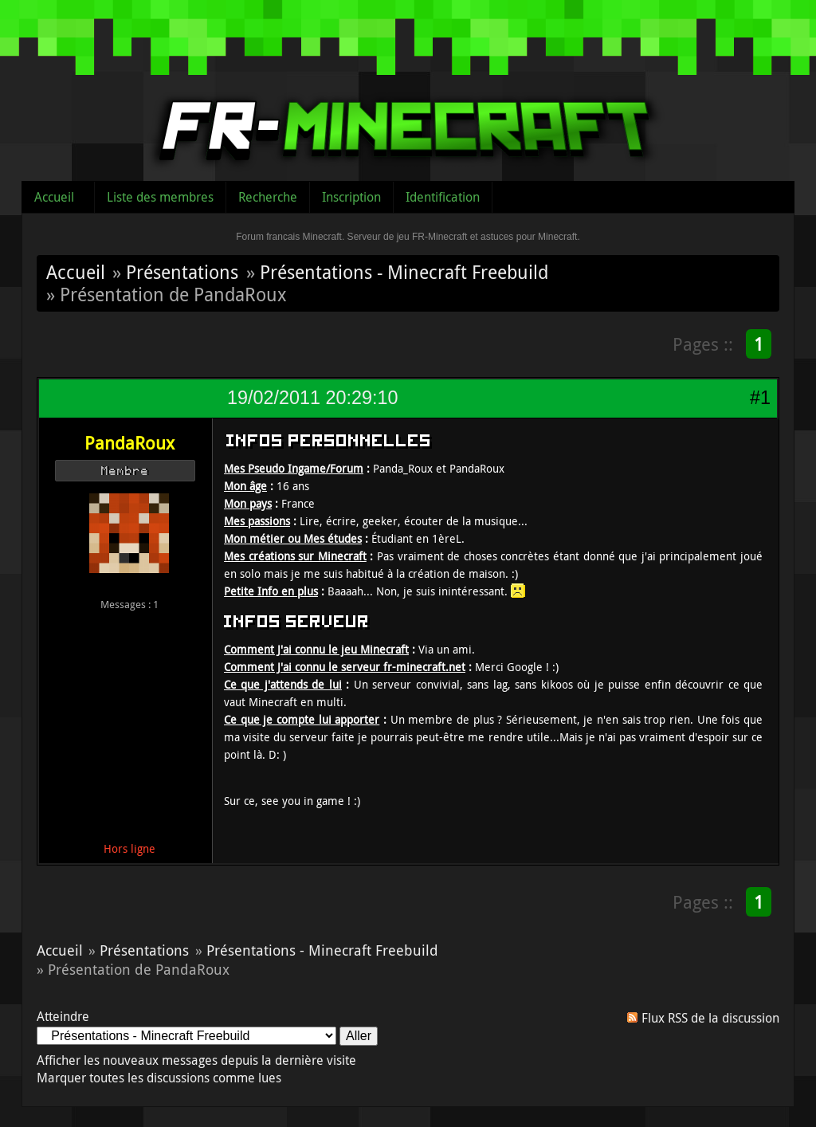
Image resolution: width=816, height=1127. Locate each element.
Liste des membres (160, 197)
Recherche (267, 197)
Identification (443, 197)
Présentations (182, 272)
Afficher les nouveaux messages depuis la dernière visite (196, 1060)
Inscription (351, 197)
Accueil (54, 197)
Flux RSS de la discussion (710, 1018)
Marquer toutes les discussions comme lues (159, 1077)
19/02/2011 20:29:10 (312, 397)
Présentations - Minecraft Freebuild (404, 272)
